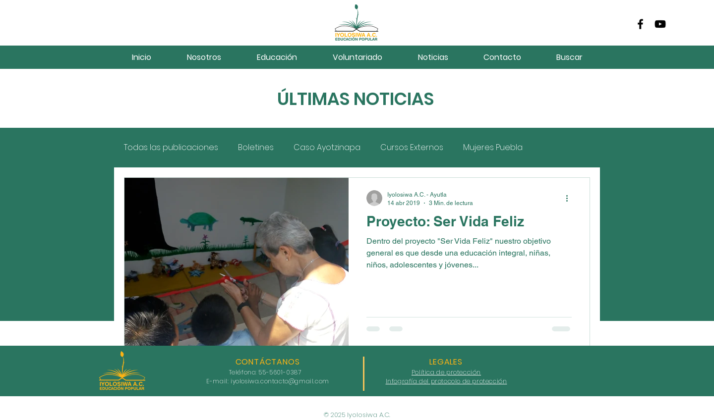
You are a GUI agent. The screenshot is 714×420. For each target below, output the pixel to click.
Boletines (256, 148)
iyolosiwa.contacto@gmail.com (280, 381)
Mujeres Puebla (493, 148)
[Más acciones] (570, 198)
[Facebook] (640, 24)
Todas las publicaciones (171, 148)
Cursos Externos (411, 148)
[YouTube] (660, 24)
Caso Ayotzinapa (327, 148)
